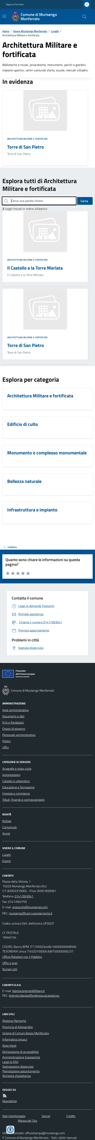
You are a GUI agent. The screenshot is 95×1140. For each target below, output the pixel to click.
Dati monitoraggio (13, 1116)
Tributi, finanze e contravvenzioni (23, 799)
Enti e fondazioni (13, 722)
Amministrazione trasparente (21, 1057)
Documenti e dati (13, 716)
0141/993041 (24, 896)
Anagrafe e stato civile (16, 768)
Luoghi (55, 31)
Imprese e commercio (16, 793)
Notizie (6, 821)
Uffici (5, 747)
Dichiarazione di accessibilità (20, 1051)
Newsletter (9, 1101)
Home (5, 31)
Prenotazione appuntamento (21, 1071)
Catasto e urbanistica (16, 781)
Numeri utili (9, 969)
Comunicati (9, 827)
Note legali (9, 1045)
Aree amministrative (15, 710)
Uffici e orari (10, 963)
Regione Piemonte (15, 4)
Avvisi (6, 833)
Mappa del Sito (27, 1120)
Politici (6, 741)
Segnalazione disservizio (17, 1066)
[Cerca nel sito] (83, 16)
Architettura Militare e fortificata (27, 139)
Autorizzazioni (11, 774)
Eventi (6, 861)
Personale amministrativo (18, 735)
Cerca (84, 201)
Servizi (46, 1116)
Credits (70, 1116)
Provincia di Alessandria (17, 1027)
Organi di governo (13, 728)
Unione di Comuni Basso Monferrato (25, 1033)
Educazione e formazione (18, 787)
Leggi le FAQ (10, 1062)
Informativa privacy (14, 1039)
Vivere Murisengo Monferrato (30, 31)
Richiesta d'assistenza (16, 1075)
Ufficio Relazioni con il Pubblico (22, 956)
